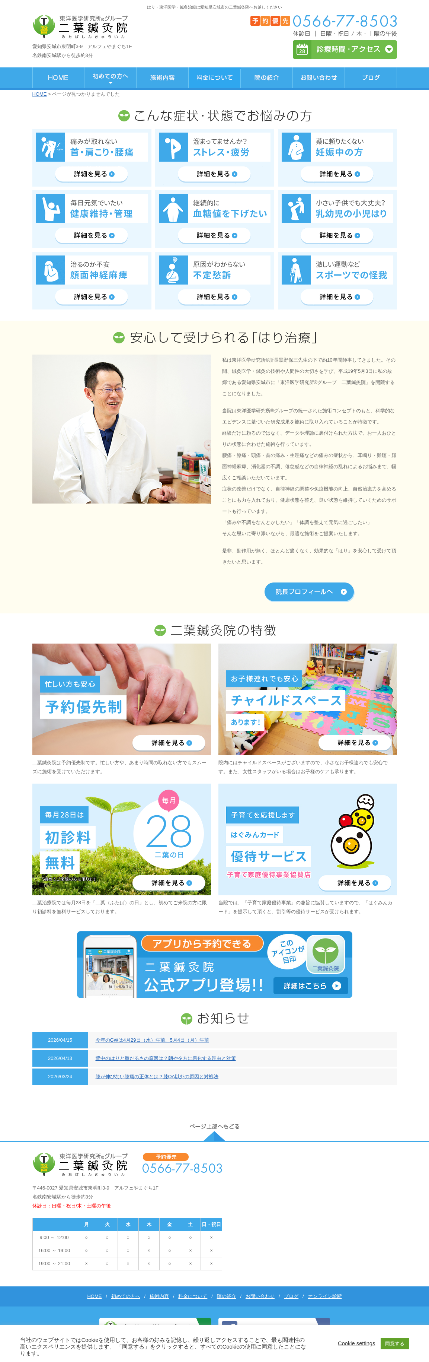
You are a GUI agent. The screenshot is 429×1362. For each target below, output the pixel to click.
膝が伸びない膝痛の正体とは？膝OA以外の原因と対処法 (157, 1076)
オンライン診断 (325, 1296)
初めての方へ (125, 1296)
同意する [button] (394, 1343)
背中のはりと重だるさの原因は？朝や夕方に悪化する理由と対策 (166, 1058)
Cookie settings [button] (356, 1343)
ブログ (291, 1296)
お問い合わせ (260, 1296)
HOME (39, 94)
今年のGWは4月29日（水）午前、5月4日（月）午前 (152, 1040)
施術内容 (159, 1296)
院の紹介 (226, 1296)
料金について (192, 1296)
